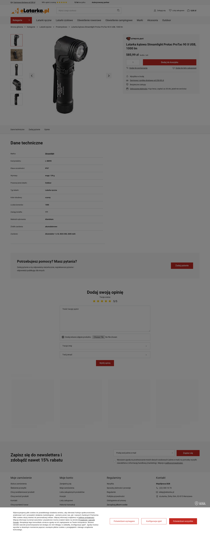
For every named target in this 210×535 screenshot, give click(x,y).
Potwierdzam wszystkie (183, 521)
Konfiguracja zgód (154, 521)
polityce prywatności (86, 517)
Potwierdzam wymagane (124, 521)
